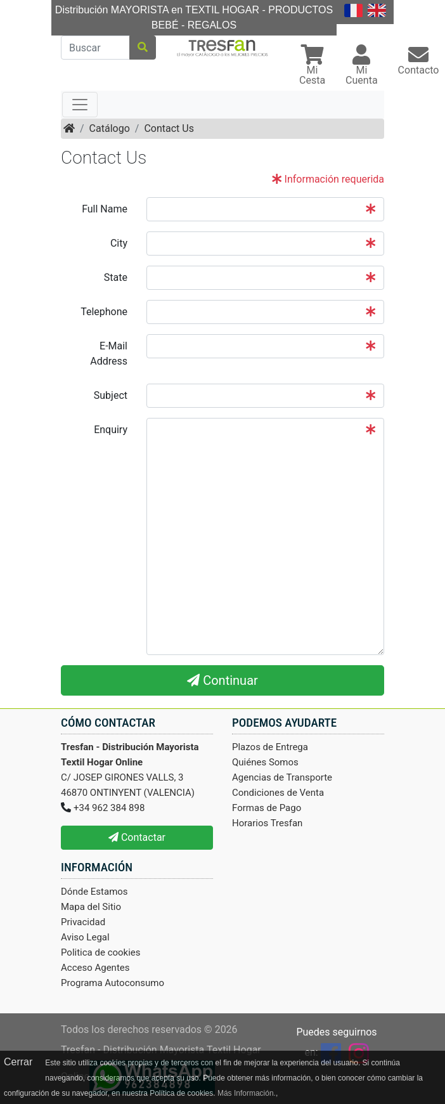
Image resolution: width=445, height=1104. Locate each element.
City (118, 243)
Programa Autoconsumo (112, 983)
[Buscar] (95, 48)
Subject (110, 395)
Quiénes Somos (265, 762)
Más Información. (246, 1093)
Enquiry (110, 430)
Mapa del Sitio (91, 906)
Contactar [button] (136, 837)
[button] (312, 66)
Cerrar (18, 1061)
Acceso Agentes (95, 967)
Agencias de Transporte (282, 777)
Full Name (104, 209)
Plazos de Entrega (270, 747)
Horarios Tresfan (267, 823)
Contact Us (169, 128)
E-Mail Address (108, 353)
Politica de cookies (101, 952)
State (115, 277)
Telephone (104, 312)
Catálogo (109, 128)
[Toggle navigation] (80, 104)
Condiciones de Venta (278, 792)
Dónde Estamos (94, 891)
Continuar (222, 680)
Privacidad (83, 922)
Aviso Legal (85, 937)
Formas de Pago (266, 808)
